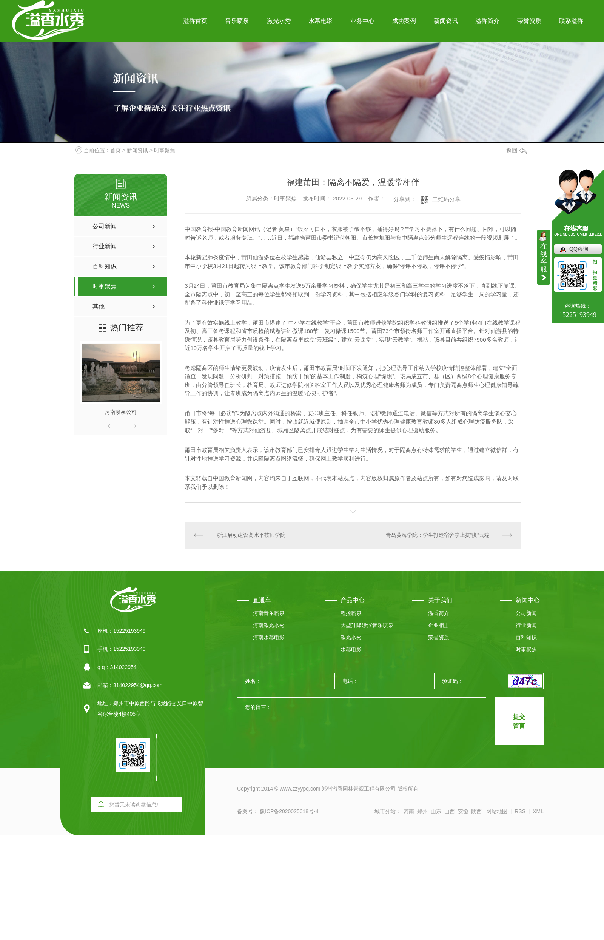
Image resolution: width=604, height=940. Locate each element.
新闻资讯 (446, 21)
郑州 (422, 811)
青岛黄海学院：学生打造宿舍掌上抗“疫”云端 (438, 535)
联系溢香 (571, 21)
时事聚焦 (164, 150)
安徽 (463, 811)
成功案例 (404, 21)
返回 (516, 150)
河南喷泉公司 (121, 412)
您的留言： (362, 721)
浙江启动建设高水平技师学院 (251, 535)
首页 (115, 150)
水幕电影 (320, 21)
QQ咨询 (578, 249)
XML (538, 811)
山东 (436, 811)
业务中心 (362, 21)
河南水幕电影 (269, 637)
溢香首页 (195, 21)
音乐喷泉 (237, 21)
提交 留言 (519, 721)
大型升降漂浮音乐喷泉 (367, 625)
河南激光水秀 (269, 625)
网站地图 (496, 811)
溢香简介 (487, 21)
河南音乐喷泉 (269, 613)
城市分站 (385, 811)
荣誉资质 (529, 21)
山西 (449, 811)
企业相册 (438, 625)
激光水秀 (279, 21)
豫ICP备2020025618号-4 (288, 811)
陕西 (476, 811)
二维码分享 (446, 199)
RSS (520, 811)
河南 (409, 811)
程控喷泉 (351, 613)
